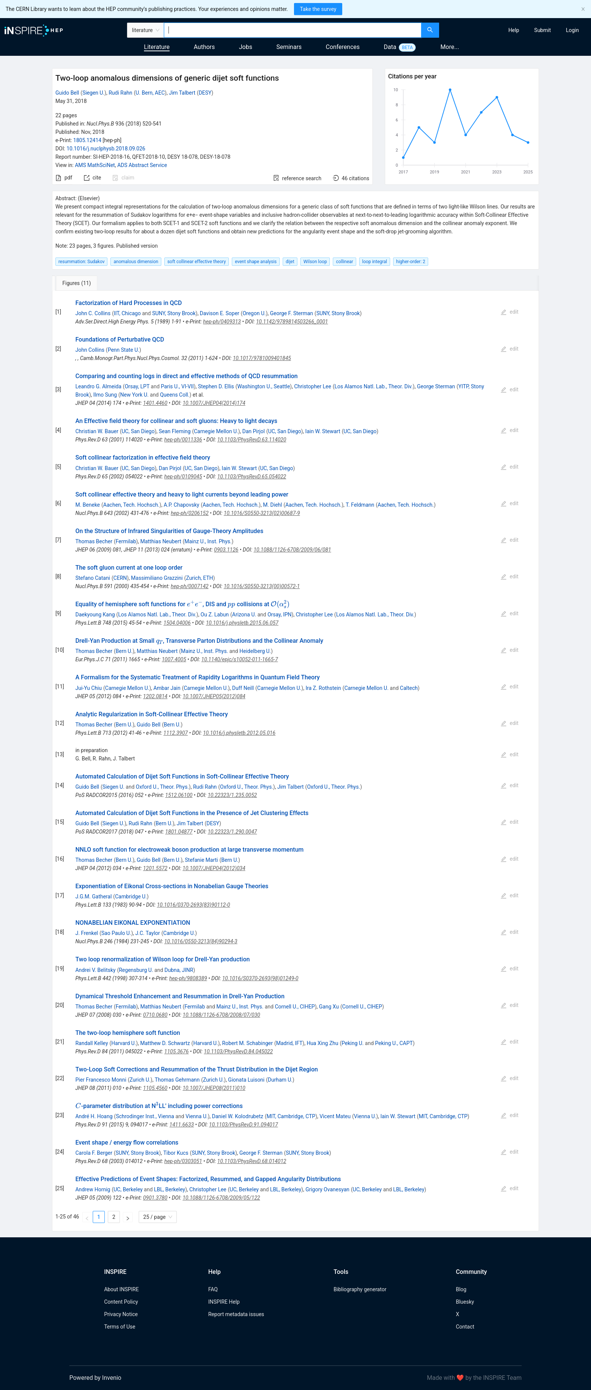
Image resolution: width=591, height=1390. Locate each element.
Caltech (409, 688)
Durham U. (280, 1080)
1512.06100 (178, 795)
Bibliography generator (360, 1289)
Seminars (289, 47)
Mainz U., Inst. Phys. (208, 541)
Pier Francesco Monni (100, 1080)
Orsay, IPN (280, 614)
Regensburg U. (136, 970)
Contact (465, 1327)
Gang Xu (329, 1007)
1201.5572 (155, 868)
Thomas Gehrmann (177, 1080)
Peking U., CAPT (394, 1043)
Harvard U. (123, 1043)
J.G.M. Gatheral (93, 896)
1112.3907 (176, 733)
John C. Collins (92, 313)
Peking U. (352, 1043)
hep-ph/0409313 (222, 322)
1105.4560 (155, 1088)
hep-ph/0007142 (189, 586)
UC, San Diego (138, 431)
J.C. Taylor (147, 933)
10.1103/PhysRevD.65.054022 (251, 477)
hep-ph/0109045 (183, 477)
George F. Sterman (291, 313)
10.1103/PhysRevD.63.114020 (251, 440)
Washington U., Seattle (263, 386)
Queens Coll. (174, 395)
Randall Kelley (91, 1043)
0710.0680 (155, 1015)
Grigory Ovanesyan (327, 1189)
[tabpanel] (295, 761)
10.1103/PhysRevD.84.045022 (238, 1051)
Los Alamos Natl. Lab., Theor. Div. (373, 386)
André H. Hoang (94, 1116)
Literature (157, 47)
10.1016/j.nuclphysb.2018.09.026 (105, 149)
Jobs (245, 47)
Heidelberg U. (255, 651)
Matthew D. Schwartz (165, 1043)
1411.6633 (182, 1125)
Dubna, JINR (178, 970)
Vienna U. (196, 1116)
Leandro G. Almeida (98, 386)
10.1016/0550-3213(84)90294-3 (200, 941)
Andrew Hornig (92, 1189)
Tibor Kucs (175, 1153)
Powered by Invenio (95, 1377)
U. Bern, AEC (150, 93)
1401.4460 (155, 403)
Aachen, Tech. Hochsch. (131, 505)
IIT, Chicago (127, 313)
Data (390, 47)
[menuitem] (513, 30)
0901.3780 (155, 1198)
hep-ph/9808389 (188, 978)
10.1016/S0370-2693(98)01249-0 (260, 978)
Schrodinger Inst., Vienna (145, 1116)
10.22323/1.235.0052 (232, 795)
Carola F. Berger (93, 1153)
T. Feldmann (360, 505)
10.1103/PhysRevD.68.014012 (251, 1161)
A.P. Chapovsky (181, 505)
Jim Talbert (182, 93)
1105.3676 (176, 1051)
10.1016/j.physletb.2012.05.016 (239, 733)
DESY (205, 93)
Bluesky (465, 1302)
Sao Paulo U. (116, 933)
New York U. (134, 395)
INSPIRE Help (223, 1302)
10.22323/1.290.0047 (232, 832)
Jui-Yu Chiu (88, 688)
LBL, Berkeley (169, 1189)
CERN (120, 578)
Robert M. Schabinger (247, 1043)
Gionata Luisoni (246, 1080)
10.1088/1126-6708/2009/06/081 (292, 550)
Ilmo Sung (105, 395)
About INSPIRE (121, 1289)
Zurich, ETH (199, 578)
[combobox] (292, 30)
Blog (461, 1289)
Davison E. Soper (219, 313)
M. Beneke (87, 505)
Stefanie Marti (201, 860)
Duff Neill (243, 688)
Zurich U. (140, 1080)
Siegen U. (93, 93)
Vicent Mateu (335, 1116)
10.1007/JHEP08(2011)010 (213, 1088)
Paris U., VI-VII (177, 386)
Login (572, 30)
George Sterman (436, 386)
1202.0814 (155, 696)
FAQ (212, 1289)
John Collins (89, 350)
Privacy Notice (121, 1314)
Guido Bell (67, 93)
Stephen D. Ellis (216, 386)
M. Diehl (272, 505)
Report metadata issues (236, 1314)
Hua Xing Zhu (322, 1043)
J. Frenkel (86, 933)
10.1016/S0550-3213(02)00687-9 (262, 513)
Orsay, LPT (137, 386)
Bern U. (124, 651)
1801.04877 (178, 832)
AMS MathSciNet (95, 165)
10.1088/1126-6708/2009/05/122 (221, 1198)
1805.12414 (87, 140)
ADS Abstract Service (142, 165)
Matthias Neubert (160, 541)
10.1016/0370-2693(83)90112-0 (193, 905)
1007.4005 (174, 659)
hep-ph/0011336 (183, 440)
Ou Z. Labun (215, 614)
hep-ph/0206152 (189, 513)
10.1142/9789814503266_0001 (292, 322)
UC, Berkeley (127, 1189)
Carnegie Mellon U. (216, 431)
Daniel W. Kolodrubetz (237, 1116)
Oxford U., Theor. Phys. (162, 787)
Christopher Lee (312, 386)
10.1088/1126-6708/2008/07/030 (221, 1015)
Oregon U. (254, 313)
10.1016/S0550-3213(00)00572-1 (262, 586)
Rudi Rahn (120, 93)
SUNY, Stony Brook (174, 313)
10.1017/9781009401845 (262, 358)
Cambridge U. (131, 896)
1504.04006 (177, 623)
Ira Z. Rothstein (323, 688)
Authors (204, 47)
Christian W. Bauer (96, 431)
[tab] (77, 283)
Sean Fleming (174, 431)
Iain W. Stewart (322, 431)
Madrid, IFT (289, 1043)
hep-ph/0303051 (183, 1161)
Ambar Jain (167, 688)
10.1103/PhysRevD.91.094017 (243, 1125)
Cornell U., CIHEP (295, 1007)
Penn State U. (123, 350)
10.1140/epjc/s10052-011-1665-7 (239, 659)
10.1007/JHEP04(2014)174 (213, 403)
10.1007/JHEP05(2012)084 (213, 696)
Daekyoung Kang (95, 614)
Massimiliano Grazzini (157, 578)
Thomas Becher (93, 541)
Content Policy (121, 1302)
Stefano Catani (92, 578)
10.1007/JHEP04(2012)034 (213, 868)
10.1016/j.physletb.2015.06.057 (242, 623)
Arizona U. (244, 614)
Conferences (343, 47)
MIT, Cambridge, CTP (290, 1116)
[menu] (516, 30)
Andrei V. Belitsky (95, 970)
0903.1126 (226, 550)
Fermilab (126, 541)
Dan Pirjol (253, 431)
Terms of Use (119, 1327)
